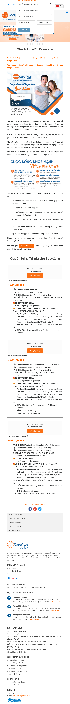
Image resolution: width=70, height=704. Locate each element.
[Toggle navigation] (67, 11)
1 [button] (27, 44)
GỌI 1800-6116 (26, 246)
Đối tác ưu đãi (14, 530)
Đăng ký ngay (35, 275)
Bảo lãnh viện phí (15, 515)
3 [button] (32, 44)
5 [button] (37, 44)
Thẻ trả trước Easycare (17, 519)
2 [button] (30, 44)
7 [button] (42, 44)
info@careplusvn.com (21, 696)
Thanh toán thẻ (15, 523)
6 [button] (39, 44)
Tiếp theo (24, 30)
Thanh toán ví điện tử (17, 526)
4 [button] (35, 44)
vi (59, 6)
